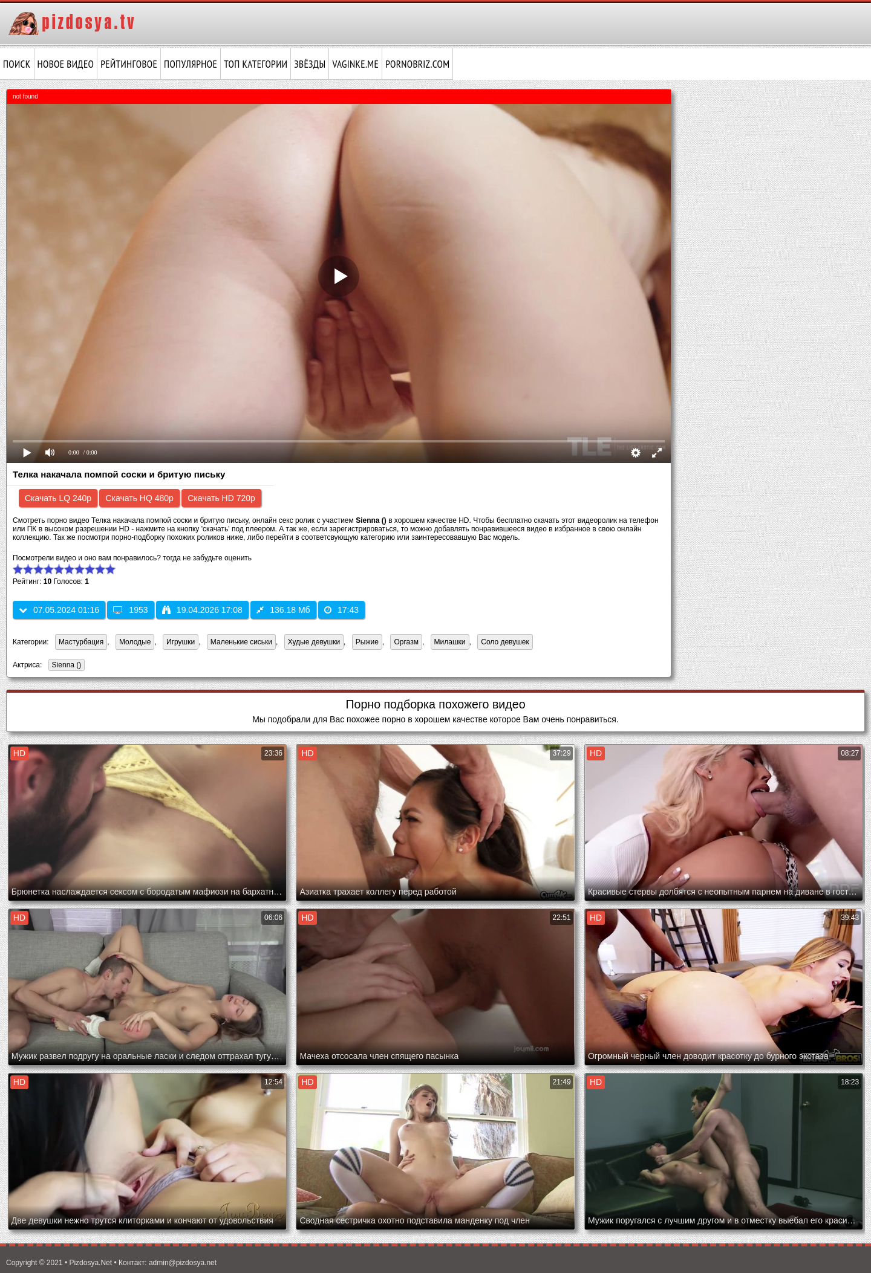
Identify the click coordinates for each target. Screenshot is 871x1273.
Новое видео (66, 64)
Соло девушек (505, 642)
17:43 (341, 610)
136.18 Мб (283, 610)
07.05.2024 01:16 (59, 610)
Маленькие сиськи (241, 642)
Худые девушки (314, 642)
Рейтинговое (128, 64)
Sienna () (65, 666)
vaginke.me (355, 64)
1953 (130, 610)
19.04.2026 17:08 (202, 610)
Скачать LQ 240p (58, 498)
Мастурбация (81, 642)
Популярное (190, 64)
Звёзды (309, 64)
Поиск (17, 64)
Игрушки (180, 642)
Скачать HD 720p (221, 498)
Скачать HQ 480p (139, 498)
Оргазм (406, 642)
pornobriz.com (417, 64)
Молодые (135, 642)
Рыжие (367, 642)
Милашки (450, 642)
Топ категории (255, 64)
